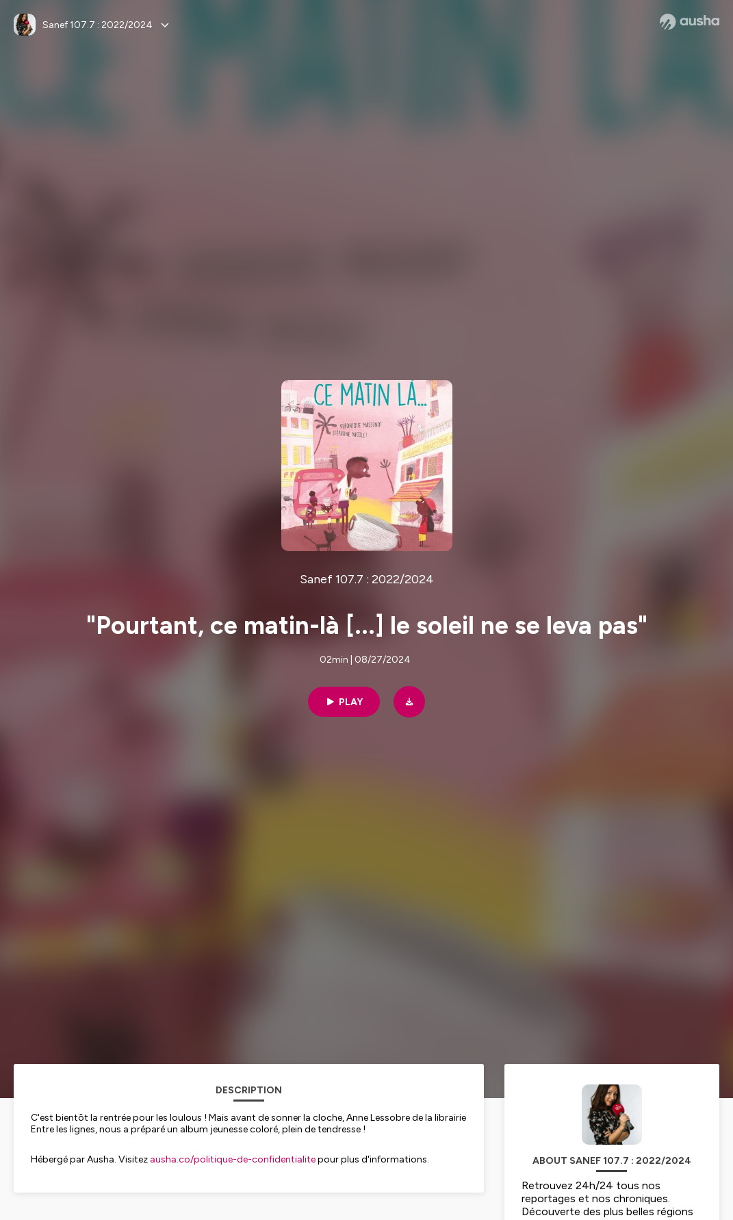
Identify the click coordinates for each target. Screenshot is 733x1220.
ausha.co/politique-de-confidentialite (233, 1159)
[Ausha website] (689, 22)
